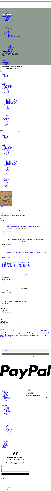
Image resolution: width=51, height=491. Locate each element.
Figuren (7, 53)
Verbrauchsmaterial (7, 54)
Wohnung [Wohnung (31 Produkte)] (45, 335)
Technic (9, 50)
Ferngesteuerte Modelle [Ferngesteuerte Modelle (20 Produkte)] (10, 332)
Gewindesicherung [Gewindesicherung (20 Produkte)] (39, 332)
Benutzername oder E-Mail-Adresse (6, 484)
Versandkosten (4, 217)
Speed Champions (11, 47)
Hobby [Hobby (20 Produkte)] (48, 332)
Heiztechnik (8, 24)
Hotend (9, 26)
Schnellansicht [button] (2, 206)
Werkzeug (7, 31)
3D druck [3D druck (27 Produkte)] (12, 330)
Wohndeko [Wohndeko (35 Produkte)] (40, 335)
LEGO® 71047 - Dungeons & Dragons (14, 36)
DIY (4, 30)
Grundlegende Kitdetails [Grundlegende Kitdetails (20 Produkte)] (45, 332)
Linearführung (10, 28)
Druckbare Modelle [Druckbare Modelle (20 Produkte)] (2, 332)
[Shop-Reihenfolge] (6, 70)
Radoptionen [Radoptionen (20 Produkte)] (10, 335)
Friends (9, 44)
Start (1, 66)
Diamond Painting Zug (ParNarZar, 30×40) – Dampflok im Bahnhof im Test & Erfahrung (17, 262)
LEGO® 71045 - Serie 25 (12, 39)
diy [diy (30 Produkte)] (48, 330)
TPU (8, 58)
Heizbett (9, 25)
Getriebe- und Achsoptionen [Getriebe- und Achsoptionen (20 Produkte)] (34, 332)
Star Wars (9, 48)
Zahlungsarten (4, 316)
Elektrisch (7, 62)
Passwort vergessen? (4, 489)
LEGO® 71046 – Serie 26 (10, 101)
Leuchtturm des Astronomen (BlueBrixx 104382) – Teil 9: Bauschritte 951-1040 (16, 266)
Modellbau (6, 20)
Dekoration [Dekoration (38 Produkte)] (44, 330)
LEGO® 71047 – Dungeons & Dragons (12, 100)
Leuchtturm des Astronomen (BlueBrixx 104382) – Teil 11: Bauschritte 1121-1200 (16, 264)
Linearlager (10, 29)
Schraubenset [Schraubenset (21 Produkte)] (29, 335)
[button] (4, 16)
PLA (8, 56)
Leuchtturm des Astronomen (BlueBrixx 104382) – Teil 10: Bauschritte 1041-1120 (16, 265)
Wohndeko (8, 11)
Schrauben (8, 32)
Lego (5, 33)
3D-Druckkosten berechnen (7, 263)
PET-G (7, 121)
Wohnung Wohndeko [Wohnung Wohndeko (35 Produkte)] (5, 336)
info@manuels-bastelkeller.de (5, 326)
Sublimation (8, 59)
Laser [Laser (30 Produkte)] (14, 334)
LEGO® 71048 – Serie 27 (10, 99)
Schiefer (7, 61)
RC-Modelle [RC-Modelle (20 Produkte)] (20, 335)
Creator (9, 41)
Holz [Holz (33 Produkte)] (1, 334)
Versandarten (4, 317)
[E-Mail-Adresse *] (25, 350)
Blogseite (3, 190)
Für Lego (7, 18)
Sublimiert (6, 19)
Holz (7, 60)
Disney (9, 42)
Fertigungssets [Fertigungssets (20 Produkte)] (22, 332)
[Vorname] (15, 466)
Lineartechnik (8, 27)
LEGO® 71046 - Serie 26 (12, 37)
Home (5, 8)
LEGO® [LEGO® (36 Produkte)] (18, 334)
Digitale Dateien (5, 128)
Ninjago (9, 46)
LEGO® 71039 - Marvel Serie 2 (13, 38)
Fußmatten (8, 10)
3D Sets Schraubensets (10, 21)
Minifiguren (8, 34)
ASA (8, 57)
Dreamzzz (10, 43)
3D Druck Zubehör (5, 88)
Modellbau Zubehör (9, 23)
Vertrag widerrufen (25, 327)
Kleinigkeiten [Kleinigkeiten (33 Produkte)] (5, 334)
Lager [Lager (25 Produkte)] (10, 334)
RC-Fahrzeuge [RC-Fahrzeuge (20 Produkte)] (13, 335)
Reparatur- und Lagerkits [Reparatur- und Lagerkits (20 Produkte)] (25, 335)
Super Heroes (10, 49)
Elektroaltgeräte (31, 391)
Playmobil (5, 52)
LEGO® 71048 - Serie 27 (12, 35)
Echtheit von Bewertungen (6, 315)
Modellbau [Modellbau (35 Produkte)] (31, 334)
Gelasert (5, 9)
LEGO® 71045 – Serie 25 (10, 103)
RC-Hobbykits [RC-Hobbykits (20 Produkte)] (17, 335)
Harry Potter (10, 45)
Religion (7, 12)
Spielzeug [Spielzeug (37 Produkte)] (34, 335)
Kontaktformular (5, 310)
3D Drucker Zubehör (9, 15)
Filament (7, 55)
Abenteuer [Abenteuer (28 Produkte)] (19, 330)
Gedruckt (5, 14)
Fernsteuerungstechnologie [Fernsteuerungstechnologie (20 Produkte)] (17, 332)
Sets (7, 40)
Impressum (4, 311)
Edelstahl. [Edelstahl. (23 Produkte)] (6, 332)
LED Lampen (8, 13)
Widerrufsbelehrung (5, 313)
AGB (3, 314)
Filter (19, 131)
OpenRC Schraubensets (10, 22)
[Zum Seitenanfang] (0, 385)
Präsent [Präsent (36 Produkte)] (7, 335)
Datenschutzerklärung (6, 312)
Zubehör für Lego (9, 51)
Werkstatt (7, 17)
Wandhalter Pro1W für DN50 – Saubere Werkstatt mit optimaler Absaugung (13, 210)
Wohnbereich (8, 16)
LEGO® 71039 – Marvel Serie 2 (11, 102)
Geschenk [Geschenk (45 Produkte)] (27, 332)
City (6, 105)
